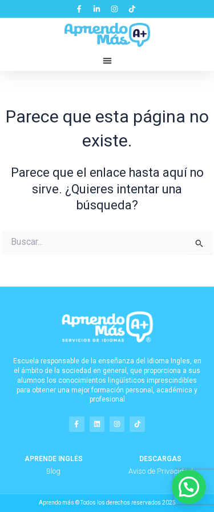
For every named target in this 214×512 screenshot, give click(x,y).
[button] (107, 61)
